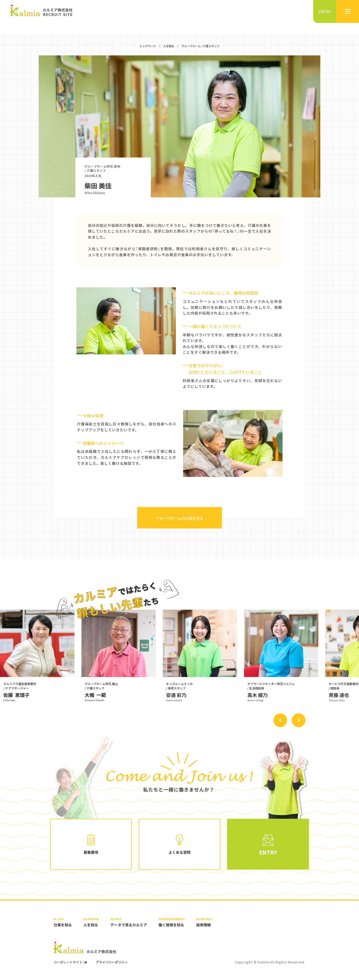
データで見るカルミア (128, 921)
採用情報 (204, 921)
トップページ (147, 46)
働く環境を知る (171, 921)
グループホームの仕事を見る (179, 518)
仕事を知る (63, 921)
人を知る (168, 46)
